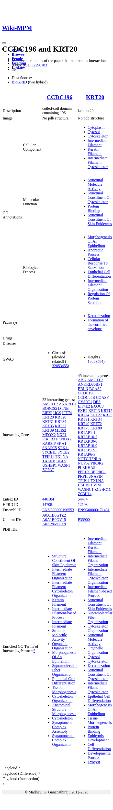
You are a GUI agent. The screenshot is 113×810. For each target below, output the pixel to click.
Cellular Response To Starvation (98, 263)
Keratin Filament (95, 151)
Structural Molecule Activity (95, 184)
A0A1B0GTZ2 (54, 515)
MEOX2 (49, 435)
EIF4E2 (84, 406)
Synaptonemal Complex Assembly (63, 726)
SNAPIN (96, 476)
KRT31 (48, 421)
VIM (97, 485)
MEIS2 (60, 430)
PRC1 (101, 472)
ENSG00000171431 (94, 510)
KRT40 (83, 424)
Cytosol (94, 132)
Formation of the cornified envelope (98, 324)
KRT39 (48, 430)
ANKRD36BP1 (90, 384)
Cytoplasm (96, 127)
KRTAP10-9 (87, 446)
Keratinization (99, 316)
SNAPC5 (49, 448)
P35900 (84, 520)
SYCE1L (49, 452)
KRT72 (96, 424)
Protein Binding (94, 208)
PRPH (83, 476)
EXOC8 (97, 406)
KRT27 (96, 415)
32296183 (39, 65)
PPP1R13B (86, 472)
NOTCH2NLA (89, 459)
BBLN (83, 389)
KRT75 (83, 428)
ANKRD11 (68, 404)
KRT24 (83, 415)
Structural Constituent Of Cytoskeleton (99, 197)
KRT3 (107, 415)
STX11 (63, 448)
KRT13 (94, 411)
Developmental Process (100, 755)
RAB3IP (49, 443)
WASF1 (64, 465)
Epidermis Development (98, 738)
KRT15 (106, 411)
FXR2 (82, 411)
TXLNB (48, 461)
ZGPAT (48, 470)
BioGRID (19, 82)
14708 (47, 504)
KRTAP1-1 (86, 432)
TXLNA (61, 457)
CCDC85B (86, 397)
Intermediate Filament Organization (98, 285)
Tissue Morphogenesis (64, 689)
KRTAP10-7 (87, 437)
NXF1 (62, 435)
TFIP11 (48, 457)
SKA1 (61, 443)
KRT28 (60, 417)
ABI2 (82, 380)
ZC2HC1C (102, 489)
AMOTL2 (50, 404)
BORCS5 (49, 408)
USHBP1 (49, 465)
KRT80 (96, 428)
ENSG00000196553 (58, 510)
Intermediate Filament (97, 142)
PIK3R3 (48, 439)
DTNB (63, 408)
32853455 (60, 366)
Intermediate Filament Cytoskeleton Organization (62, 589)
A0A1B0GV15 (54, 520)
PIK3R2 (96, 463)
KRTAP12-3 (87, 450)
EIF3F (47, 413)
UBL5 (61, 461)
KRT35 (48, 426)
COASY (102, 397)
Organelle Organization (62, 646)
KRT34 (60, 421)
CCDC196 (59, 97)
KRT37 (60, 426)
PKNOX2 (63, 439)
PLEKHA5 (86, 467)
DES (97, 402)
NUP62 (84, 463)
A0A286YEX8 (54, 524)
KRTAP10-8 (87, 441)
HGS (57, 413)
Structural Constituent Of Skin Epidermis (100, 219)
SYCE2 (63, 452)
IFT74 (67, 413)
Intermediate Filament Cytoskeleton (98, 162)
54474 (83, 499)
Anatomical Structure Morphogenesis (64, 709)
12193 (83, 504)
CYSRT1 (85, 402)
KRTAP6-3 (86, 454)
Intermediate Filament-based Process (64, 613)
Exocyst (94, 762)
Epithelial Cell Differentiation (99, 274)
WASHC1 (85, 489)
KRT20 (95, 97)
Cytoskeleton (98, 136)
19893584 (95, 361)
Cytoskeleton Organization (62, 698)
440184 (48, 499)
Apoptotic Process (95, 252)
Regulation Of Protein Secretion (99, 298)
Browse (18, 54)
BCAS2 (95, 389)
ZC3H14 (84, 494)
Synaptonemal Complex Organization (63, 740)
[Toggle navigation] (4, 43)
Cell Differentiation (99, 746)
